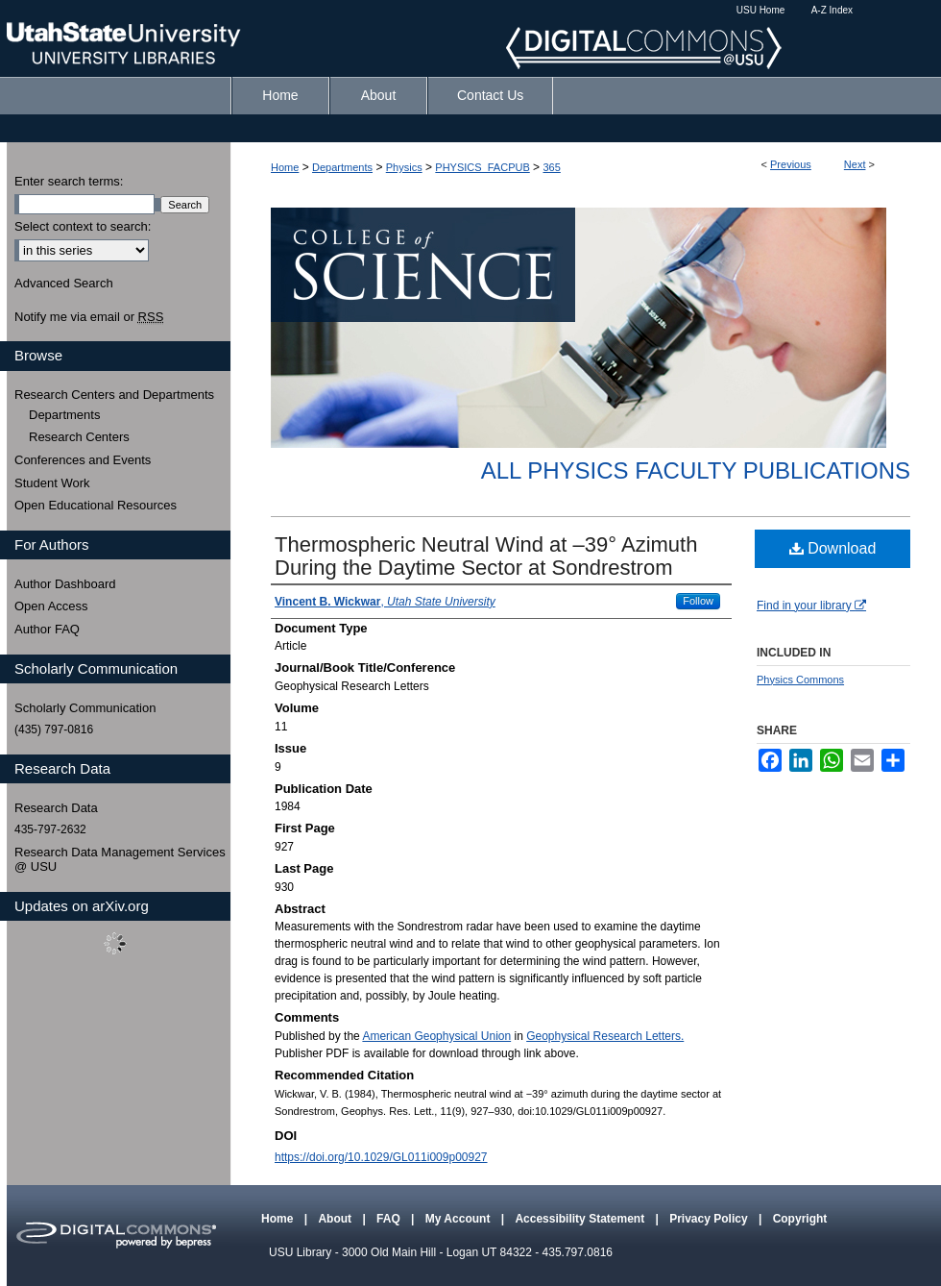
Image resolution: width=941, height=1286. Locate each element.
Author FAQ (47, 629)
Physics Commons (800, 679)
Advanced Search (63, 283)
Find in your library (811, 605)
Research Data (56, 808)
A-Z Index (832, 10)
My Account (459, 1218)
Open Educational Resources (95, 505)
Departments (342, 167)
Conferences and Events (82, 460)
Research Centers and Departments (114, 394)
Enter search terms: (68, 181)
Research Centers (79, 437)
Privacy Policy (710, 1218)
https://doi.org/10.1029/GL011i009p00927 (381, 1157)
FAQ (389, 1218)
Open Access (51, 606)
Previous (790, 164)
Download (833, 548)
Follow (698, 600)
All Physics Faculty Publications (695, 470)
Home (285, 167)
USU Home (760, 10)
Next (855, 164)
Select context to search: (82, 226)
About (336, 1218)
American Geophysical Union (436, 1036)
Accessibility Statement (581, 1218)
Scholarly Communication (85, 708)
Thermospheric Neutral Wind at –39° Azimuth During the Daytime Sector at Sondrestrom (486, 556)
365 (551, 167)
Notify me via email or (88, 317)
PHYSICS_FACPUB (482, 167)
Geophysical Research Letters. (605, 1036)
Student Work (52, 483)
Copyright (800, 1218)
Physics (404, 167)
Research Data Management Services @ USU (120, 860)
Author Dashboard (65, 584)
